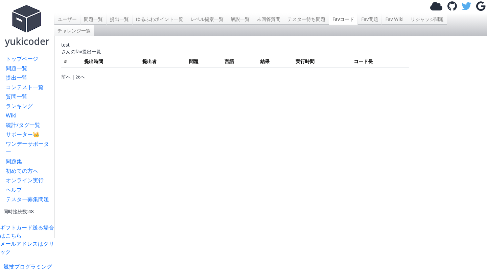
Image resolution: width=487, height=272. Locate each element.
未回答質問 (268, 19)
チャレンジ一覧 (74, 30)
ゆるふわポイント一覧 (159, 19)
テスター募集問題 (27, 199)
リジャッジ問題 (427, 19)
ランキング (19, 106)
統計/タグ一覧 (23, 125)
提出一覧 (16, 77)
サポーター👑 (23, 134)
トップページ (22, 58)
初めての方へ (22, 170)
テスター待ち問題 (306, 19)
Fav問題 (369, 19)
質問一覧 (16, 96)
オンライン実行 (25, 180)
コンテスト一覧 (25, 87)
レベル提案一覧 (207, 19)
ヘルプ (14, 189)
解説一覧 (240, 19)
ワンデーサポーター (27, 148)
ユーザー (67, 19)
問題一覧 (16, 68)
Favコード (343, 19)
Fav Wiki (394, 19)
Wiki (11, 115)
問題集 (14, 161)
